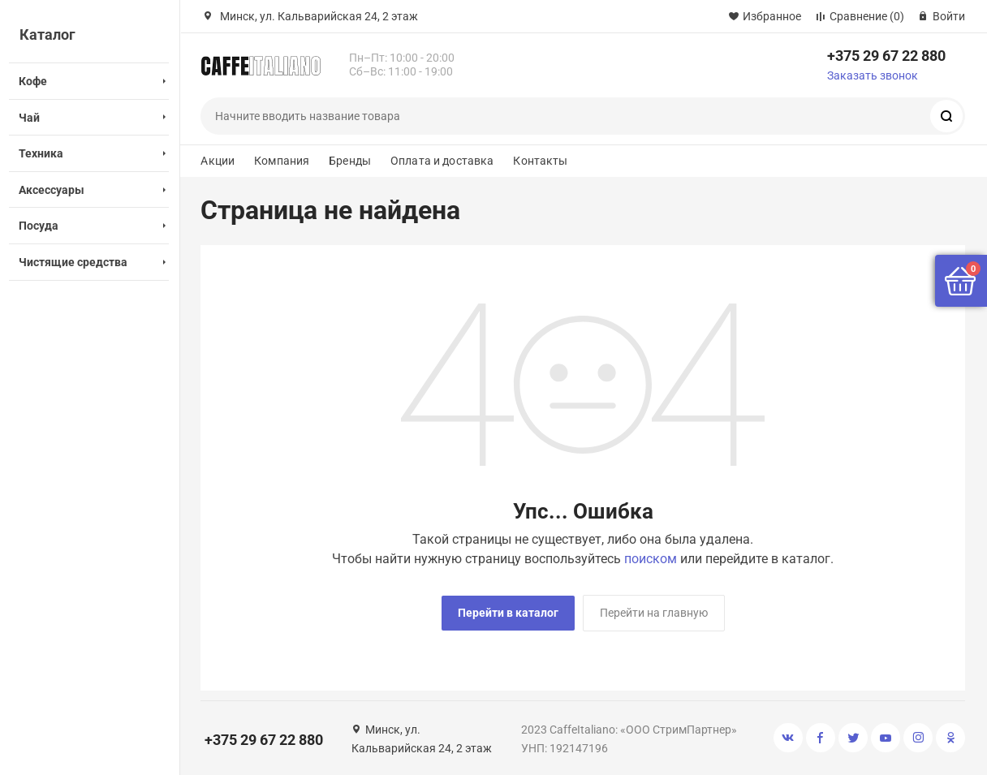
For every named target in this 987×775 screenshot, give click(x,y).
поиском (650, 558)
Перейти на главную (654, 612)
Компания (281, 160)
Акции (217, 160)
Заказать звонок (872, 75)
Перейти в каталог (508, 612)
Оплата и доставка (442, 160)
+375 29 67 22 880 (886, 55)
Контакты (540, 160)
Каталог (47, 34)
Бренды (350, 160)
